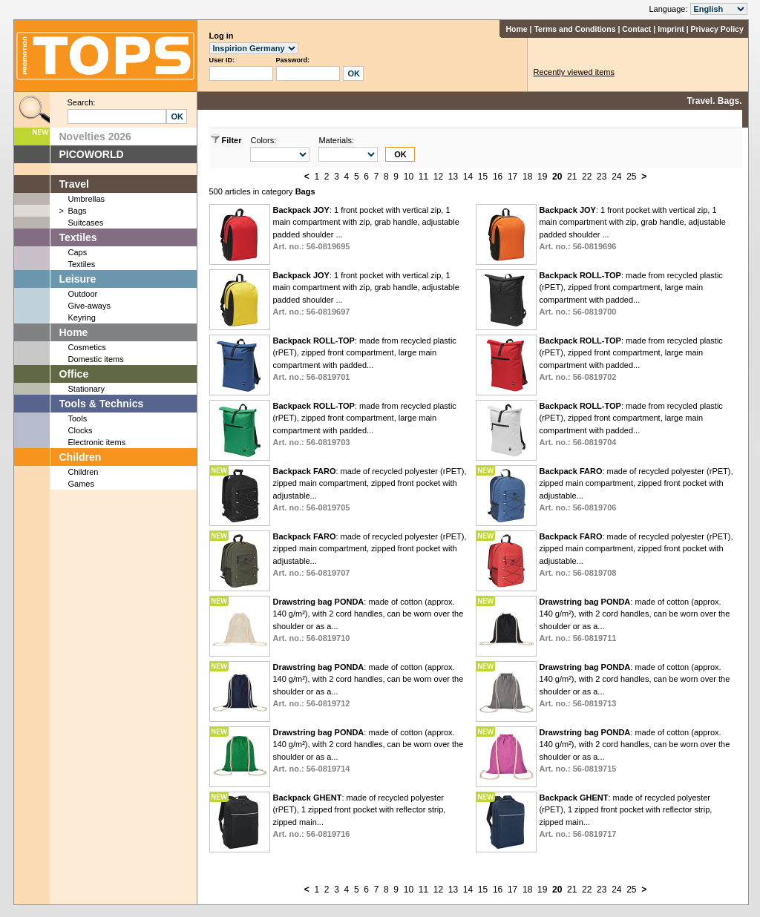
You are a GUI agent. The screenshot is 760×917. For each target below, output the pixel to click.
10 (408, 176)
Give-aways (89, 305)
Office (74, 374)
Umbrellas (86, 198)
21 (572, 176)
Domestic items (96, 359)
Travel (74, 184)
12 (438, 176)
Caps (78, 252)
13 (453, 176)
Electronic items (97, 442)
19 (542, 176)
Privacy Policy (717, 28)
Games (81, 483)
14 (468, 176)
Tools (78, 418)
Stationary (86, 388)
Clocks (80, 430)
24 (616, 176)
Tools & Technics (101, 404)
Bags (77, 210)
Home (516, 28)
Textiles (78, 237)
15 (483, 176)
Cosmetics (87, 347)
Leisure (77, 279)
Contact (636, 28)
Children (80, 457)
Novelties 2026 (95, 136)
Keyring (82, 317)
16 (497, 176)
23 (601, 176)
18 (527, 176)
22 (587, 176)
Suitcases (86, 222)
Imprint (671, 28)
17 (512, 176)
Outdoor (83, 293)
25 (631, 176)
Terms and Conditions (574, 28)
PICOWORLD (91, 154)
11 (423, 176)
